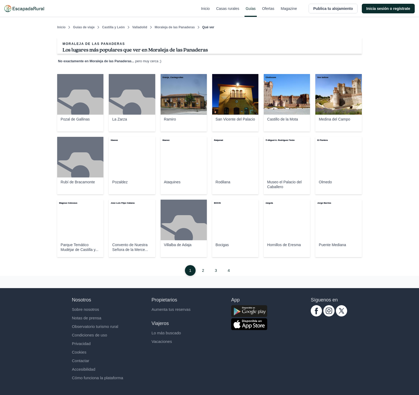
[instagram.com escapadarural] (329, 315)
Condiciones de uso (89, 335)
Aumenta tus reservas (171, 309)
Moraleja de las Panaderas (175, 27)
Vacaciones (162, 341)
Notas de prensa (86, 318)
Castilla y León (113, 27)
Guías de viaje (84, 27)
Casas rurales (227, 11)
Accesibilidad (83, 369)
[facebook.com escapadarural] (316, 315)
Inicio (205, 11)
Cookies (79, 352)
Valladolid (139, 27)
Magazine (289, 11)
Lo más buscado (166, 333)
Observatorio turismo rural (95, 326)
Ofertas (268, 11)
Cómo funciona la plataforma (97, 377)
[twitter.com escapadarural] (341, 315)
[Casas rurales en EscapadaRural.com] (24, 8)
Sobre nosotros (85, 309)
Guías (251, 11)
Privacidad (81, 343)
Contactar (80, 360)
